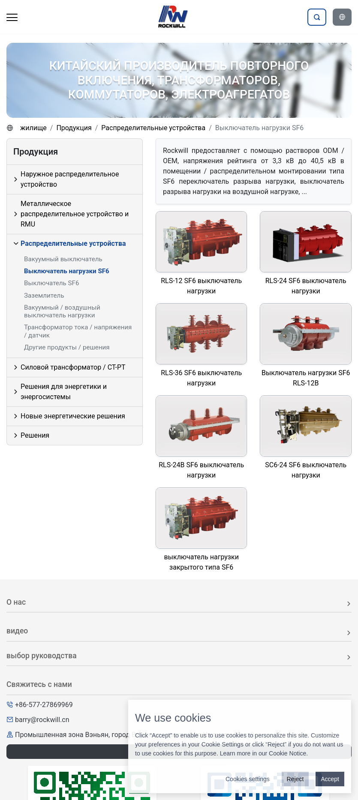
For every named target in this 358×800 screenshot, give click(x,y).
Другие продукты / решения (67, 347)
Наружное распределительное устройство (70, 179)
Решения (35, 435)
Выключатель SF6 (51, 283)
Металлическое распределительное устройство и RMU (75, 214)
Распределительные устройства (153, 128)
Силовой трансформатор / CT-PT (73, 367)
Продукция (73, 128)
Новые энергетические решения (73, 416)
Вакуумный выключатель (63, 259)
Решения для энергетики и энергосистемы (64, 391)
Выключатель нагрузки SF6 (66, 271)
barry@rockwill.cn (42, 720)
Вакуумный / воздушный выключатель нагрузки (62, 311)
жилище (33, 128)
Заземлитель (44, 295)
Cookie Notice (287, 753)
